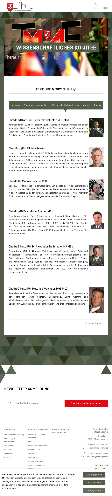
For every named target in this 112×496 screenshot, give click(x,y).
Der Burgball (33, 453)
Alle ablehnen (94, 482)
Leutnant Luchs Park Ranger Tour (37, 467)
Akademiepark (34, 449)
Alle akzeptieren (94, 474)
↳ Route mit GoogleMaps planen (94, 456)
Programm (28, 105)
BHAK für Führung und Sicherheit (61, 431)
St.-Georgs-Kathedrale (37, 445)
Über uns (8, 449)
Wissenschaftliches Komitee (65, 105)
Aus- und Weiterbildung (14, 434)
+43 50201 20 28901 (99, 444)
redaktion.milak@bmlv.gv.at (96, 448)
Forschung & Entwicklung (9, 440)
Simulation (8, 445)
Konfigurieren (94, 490)
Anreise (87, 105)
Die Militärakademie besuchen (36, 436)
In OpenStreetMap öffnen (97, 453)
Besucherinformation (38, 429)
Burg (30, 441)
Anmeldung (42, 105)
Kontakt (98, 105)
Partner (7, 457)
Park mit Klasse (35, 457)
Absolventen (9, 453)
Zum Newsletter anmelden (86, 403)
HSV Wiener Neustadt (37, 461)
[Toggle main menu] (106, 6)
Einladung (15, 105)
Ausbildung (9, 429)
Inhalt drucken (93, 323)
